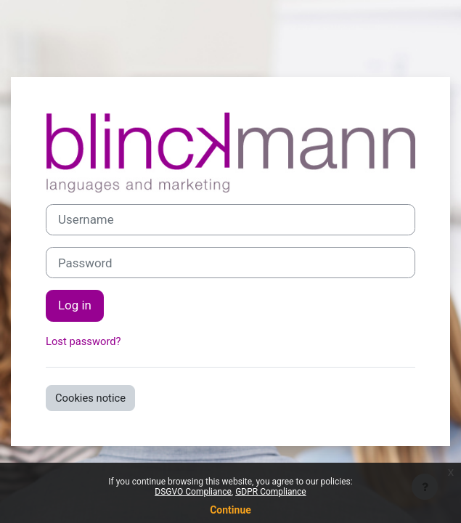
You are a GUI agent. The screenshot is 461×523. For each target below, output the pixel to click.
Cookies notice (90, 398)
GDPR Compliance (270, 492)
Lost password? (83, 341)
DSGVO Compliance (193, 492)
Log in (74, 305)
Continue (230, 510)
